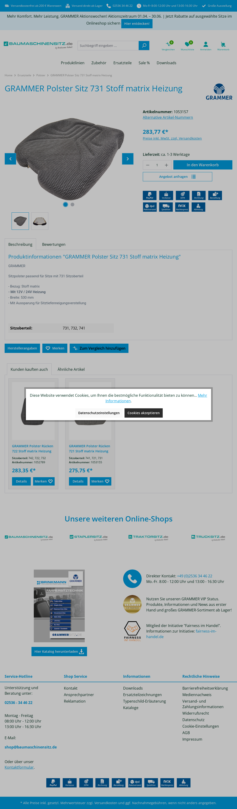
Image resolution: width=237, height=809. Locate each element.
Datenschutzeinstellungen (99, 413)
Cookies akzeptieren (144, 413)
